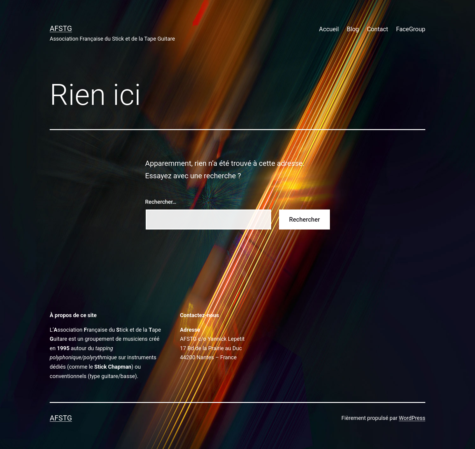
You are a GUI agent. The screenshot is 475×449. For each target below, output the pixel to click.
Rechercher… (160, 202)
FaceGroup (410, 29)
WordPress (412, 418)
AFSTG (61, 28)
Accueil (329, 29)
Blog (353, 29)
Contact (377, 29)
